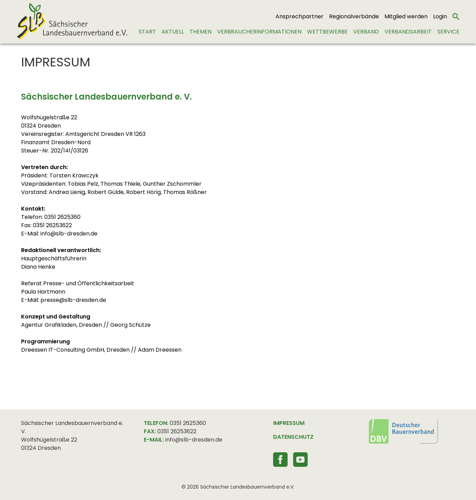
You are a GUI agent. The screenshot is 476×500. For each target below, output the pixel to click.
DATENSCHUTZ (293, 437)
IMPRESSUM (289, 423)
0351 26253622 (176, 431)
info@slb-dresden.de (193, 440)
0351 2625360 (188, 423)
